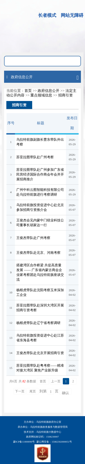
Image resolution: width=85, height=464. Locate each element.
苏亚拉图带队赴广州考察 (35, 157)
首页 (28, 91)
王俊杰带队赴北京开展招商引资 (40, 353)
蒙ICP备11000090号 (24, 441)
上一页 (56, 381)
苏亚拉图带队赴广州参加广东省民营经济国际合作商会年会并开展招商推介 (40, 174)
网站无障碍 (72, 15)
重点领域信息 (41, 95)
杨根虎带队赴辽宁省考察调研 (38, 323)
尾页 (32, 391)
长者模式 (47, 15)
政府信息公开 (48, 91)
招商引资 (65, 95)
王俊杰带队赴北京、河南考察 (38, 252)
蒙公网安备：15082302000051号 (54, 441)
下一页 (19, 391)
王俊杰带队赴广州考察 (33, 238)
